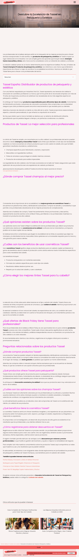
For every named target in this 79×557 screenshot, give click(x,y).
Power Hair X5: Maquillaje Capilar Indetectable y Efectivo (21, 469)
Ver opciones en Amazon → (11, 171)
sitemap (32, 555)
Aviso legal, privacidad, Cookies (59, 553)
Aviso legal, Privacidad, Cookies (12, 555)
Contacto (25, 555)
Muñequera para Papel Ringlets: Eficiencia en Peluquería (21, 463)
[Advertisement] (39, 41)
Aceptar (71, 553)
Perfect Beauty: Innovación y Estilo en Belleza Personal (20, 460)
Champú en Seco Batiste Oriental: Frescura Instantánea (21, 466)
